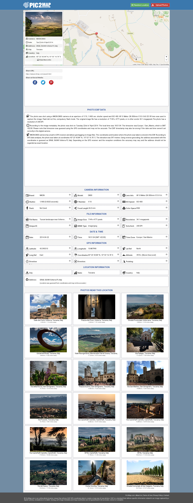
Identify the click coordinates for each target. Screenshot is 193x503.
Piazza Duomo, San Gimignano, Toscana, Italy (96, 387)
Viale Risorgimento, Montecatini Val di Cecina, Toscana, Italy (98, 353)
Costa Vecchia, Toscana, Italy (97, 486)
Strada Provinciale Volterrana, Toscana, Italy (145, 320)
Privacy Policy (158, 495)
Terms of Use (147, 495)
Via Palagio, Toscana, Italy (145, 353)
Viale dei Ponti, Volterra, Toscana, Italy (48, 320)
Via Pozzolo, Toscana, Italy (48, 420)
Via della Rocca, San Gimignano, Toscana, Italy (48, 387)
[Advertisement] (115, 87)
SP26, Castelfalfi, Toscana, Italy (97, 453)
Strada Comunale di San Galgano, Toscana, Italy (145, 486)
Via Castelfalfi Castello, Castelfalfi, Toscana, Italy (96, 420)
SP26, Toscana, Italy (145, 453)
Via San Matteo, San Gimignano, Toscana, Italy (145, 387)
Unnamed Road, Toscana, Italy (48, 353)
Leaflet (134, 64)
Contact (166, 495)
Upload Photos (162, 5)
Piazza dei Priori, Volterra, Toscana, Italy (96, 320)
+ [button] (166, 56)
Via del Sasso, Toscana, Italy (48, 486)
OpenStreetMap (164, 64)
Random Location (141, 5)
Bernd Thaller (148, 64)
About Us (139, 495)
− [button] (166, 60)
